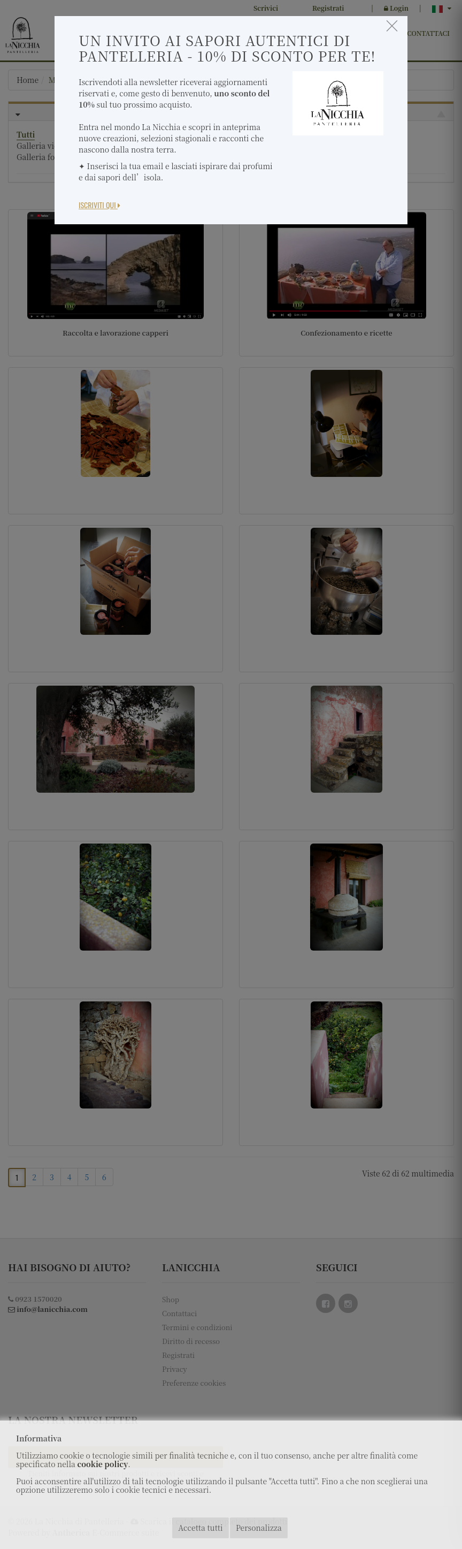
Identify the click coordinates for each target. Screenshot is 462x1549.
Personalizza (259, 1527)
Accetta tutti (200, 1527)
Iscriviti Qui (99, 204)
